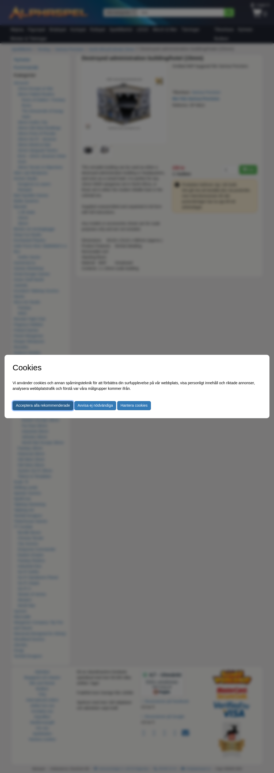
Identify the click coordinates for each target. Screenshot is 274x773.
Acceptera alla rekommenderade (43, 405)
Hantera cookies (133, 405)
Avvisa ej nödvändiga (95, 405)
